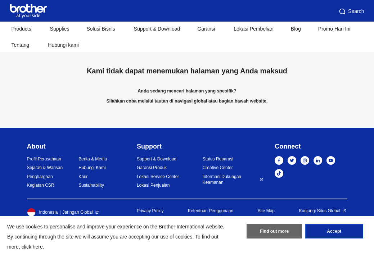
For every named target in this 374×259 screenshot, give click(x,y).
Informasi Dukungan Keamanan (222, 179)
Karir (82, 176)
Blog (296, 29)
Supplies (59, 29)
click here (32, 247)
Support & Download (157, 29)
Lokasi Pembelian (254, 29)
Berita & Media (92, 159)
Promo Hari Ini (334, 29)
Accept (334, 231)
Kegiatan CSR (40, 185)
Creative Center (218, 167)
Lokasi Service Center (158, 176)
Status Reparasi (218, 159)
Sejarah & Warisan (45, 167)
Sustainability (91, 185)
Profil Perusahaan (44, 159)
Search (351, 11)
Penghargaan (40, 176)
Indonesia (42, 212)
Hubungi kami (63, 45)
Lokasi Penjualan (153, 185)
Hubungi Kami (91, 167)
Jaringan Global (78, 212)
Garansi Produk (152, 167)
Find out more (274, 231)
